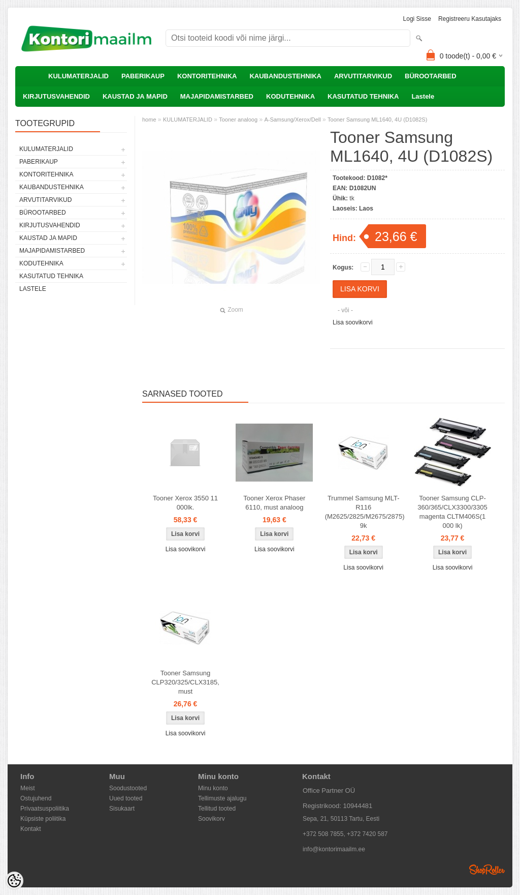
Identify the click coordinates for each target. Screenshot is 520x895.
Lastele (422, 96)
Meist (27, 788)
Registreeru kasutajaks (469, 18)
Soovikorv (211, 818)
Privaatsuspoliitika (44, 808)
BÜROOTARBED (431, 76)
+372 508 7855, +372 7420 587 (345, 834)
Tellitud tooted (217, 808)
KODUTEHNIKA (290, 96)
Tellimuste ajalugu (222, 798)
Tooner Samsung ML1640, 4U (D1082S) (377, 119)
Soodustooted (128, 788)
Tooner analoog (238, 119)
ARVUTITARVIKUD (363, 76)
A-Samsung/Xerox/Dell (292, 119)
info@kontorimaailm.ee (334, 849)
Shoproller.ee (487, 869)
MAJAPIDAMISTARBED (216, 96)
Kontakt (30, 828)
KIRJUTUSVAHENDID (56, 96)
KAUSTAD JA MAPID (135, 96)
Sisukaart (122, 808)
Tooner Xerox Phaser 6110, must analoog (274, 502)
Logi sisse (417, 18)
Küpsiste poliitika (43, 818)
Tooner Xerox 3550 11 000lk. (185, 502)
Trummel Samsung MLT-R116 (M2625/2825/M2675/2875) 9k (365, 511)
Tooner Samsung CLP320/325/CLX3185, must (185, 682)
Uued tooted (125, 798)
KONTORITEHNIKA (207, 76)
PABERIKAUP (143, 76)
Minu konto (213, 788)
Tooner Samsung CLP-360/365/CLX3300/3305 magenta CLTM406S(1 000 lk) (452, 511)
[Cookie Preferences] (14, 881)
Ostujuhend (35, 798)
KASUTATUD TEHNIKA (363, 96)
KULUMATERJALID (78, 76)
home (149, 119)
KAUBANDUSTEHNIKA (285, 76)
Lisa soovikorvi (353, 322)
